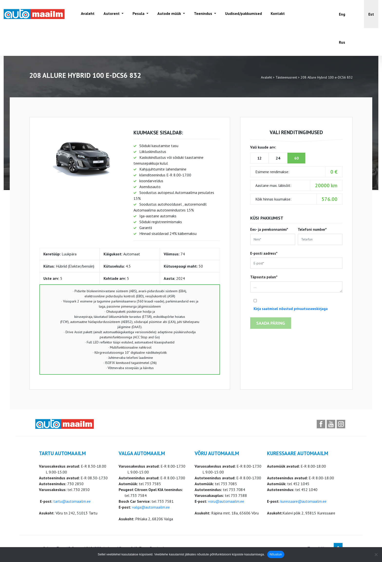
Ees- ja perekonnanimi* (272, 236)
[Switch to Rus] (342, 42)
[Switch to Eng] (342, 14)
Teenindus (202, 13)
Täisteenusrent (286, 77)
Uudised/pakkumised (242, 13)
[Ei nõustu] (375, 554)
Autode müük (168, 13)
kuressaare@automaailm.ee (303, 501)
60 (296, 158)
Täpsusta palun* (296, 284)
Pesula (138, 13)
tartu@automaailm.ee (72, 501)
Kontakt (276, 13)
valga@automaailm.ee (151, 507)
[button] (371, 14)
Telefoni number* (320, 236)
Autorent (111, 13)
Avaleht (87, 13)
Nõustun (276, 554)
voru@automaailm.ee (226, 501)
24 (278, 158)
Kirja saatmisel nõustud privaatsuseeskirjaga (291, 308)
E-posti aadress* (296, 260)
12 (259, 158)
